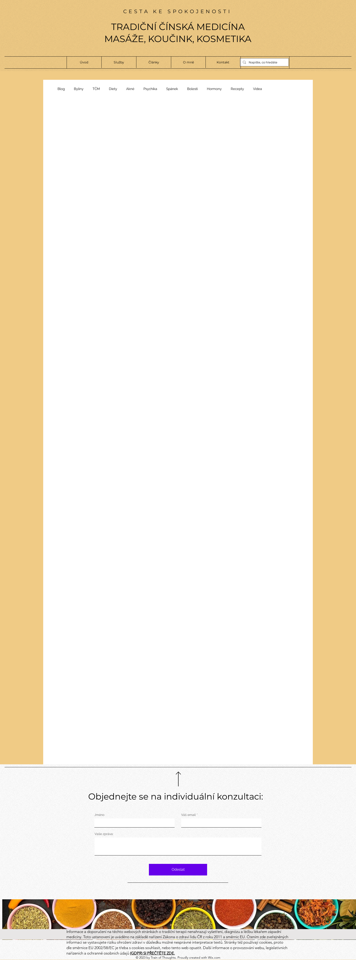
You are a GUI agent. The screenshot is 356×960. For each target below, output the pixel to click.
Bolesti (192, 89)
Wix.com (214, 957)
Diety (113, 89)
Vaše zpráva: (104, 833)
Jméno (99, 814)
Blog (61, 89)
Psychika (150, 89)
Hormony (214, 89)
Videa (257, 89)
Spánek (172, 89)
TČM (96, 89)
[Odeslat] (178, 869)
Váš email (188, 814)
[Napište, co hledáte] (264, 62)
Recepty (237, 89)
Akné (130, 89)
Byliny (78, 89)
